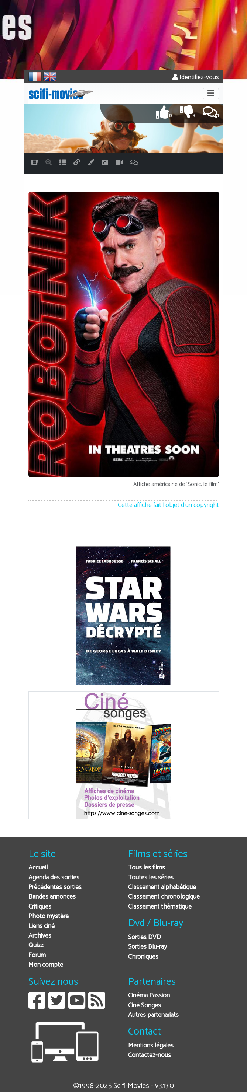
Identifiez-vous (195, 77)
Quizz (36, 945)
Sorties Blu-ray (147, 947)
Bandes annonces (52, 897)
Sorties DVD (144, 937)
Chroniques (143, 957)
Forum (37, 955)
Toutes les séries (151, 877)
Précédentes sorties (55, 887)
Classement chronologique (164, 897)
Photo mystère (48, 916)
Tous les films (146, 867)
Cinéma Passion (149, 995)
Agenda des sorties (53, 877)
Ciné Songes (144, 1005)
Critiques (39, 907)
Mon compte (45, 965)
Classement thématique (160, 907)
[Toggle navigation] (211, 93)
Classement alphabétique (162, 887)
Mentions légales (151, 1045)
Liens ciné (41, 926)
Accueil (38, 867)
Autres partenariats (153, 1015)
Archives (39, 936)
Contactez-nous (149, 1055)
